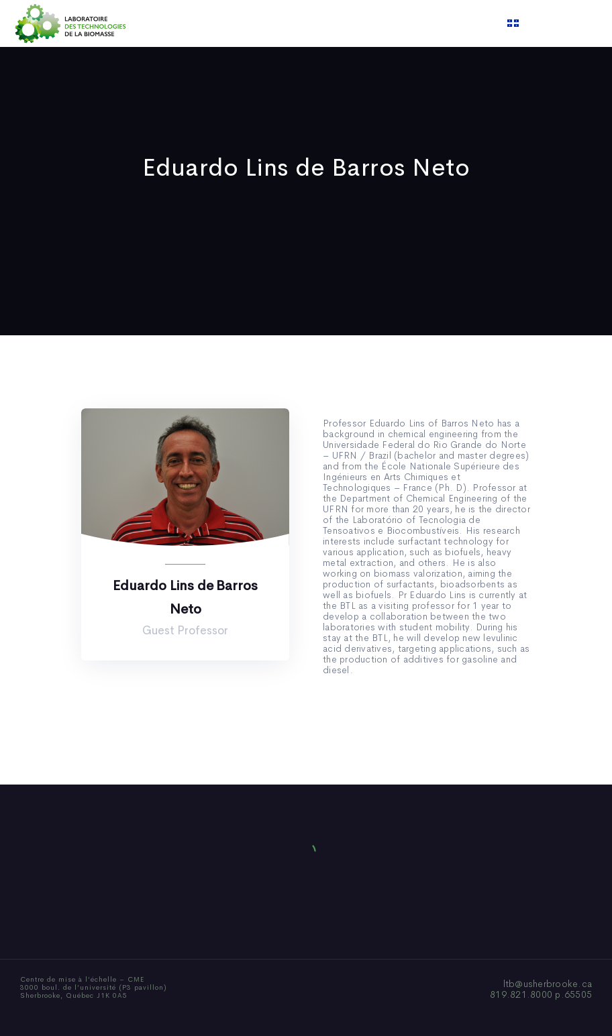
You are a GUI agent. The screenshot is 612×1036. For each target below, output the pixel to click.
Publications (288, 23)
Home (156, 23)
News (345, 23)
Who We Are (215, 23)
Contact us (443, 23)
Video (387, 23)
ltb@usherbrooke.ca (548, 984)
